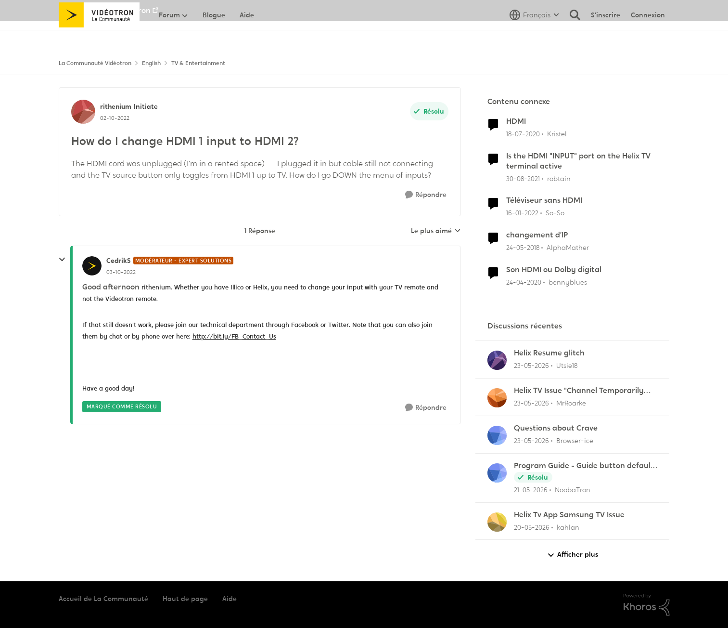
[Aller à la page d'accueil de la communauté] (99, 36)
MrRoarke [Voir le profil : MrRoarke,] (571, 403)
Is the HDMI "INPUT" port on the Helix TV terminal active (578, 161)
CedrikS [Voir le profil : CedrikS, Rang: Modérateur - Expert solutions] (118, 260)
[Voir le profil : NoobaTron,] (497, 473)
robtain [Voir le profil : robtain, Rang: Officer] (559, 178)
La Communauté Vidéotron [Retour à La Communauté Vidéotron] (95, 63)
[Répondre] (425, 194)
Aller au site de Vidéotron (105, 10)
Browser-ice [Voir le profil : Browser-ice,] (574, 440)
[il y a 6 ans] (523, 134)
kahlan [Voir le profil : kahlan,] (568, 527)
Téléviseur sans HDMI (544, 200)
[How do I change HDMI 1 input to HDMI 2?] (121, 272)
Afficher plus (572, 554)
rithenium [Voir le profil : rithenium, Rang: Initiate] (115, 106)
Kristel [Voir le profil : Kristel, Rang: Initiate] (557, 134)
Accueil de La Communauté (103, 598)
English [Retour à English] (151, 63)
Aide (229, 598)
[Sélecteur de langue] (534, 36)
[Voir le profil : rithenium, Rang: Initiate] (83, 112)
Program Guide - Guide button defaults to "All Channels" (585, 466)
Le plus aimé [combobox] (436, 231)
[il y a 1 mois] (531, 366)
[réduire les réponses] (62, 259)
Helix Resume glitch (549, 353)
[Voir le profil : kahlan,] (497, 522)
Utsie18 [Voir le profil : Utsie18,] (566, 365)
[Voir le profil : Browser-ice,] (497, 435)
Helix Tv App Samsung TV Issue (569, 515)
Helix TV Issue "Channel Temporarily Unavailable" (579, 391)
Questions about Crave (556, 428)
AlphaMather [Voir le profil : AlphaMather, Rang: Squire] (568, 247)
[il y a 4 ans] (523, 178)
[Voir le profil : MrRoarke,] (497, 397)
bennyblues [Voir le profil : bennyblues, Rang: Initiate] (568, 282)
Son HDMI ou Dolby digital (553, 270)
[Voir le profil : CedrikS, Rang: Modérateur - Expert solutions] (92, 265)
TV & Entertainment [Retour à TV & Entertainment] (198, 63)
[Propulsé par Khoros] (647, 605)
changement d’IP (537, 235)
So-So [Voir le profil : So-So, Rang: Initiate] (555, 213)
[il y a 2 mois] (531, 490)
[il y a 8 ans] (522, 248)
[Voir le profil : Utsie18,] (497, 360)
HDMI (516, 121)
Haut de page (185, 598)
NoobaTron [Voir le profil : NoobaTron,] (572, 489)
